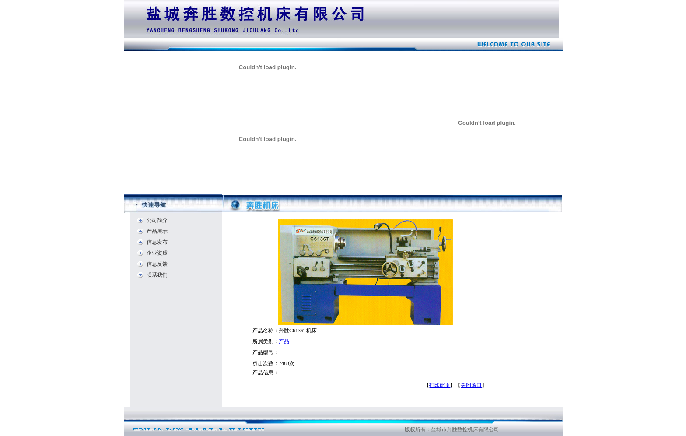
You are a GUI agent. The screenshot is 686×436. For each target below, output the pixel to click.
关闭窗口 (471, 385)
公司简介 (157, 220)
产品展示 (157, 231)
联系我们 (157, 275)
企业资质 (157, 253)
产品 (284, 341)
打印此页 (439, 385)
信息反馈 (157, 264)
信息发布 (157, 242)
